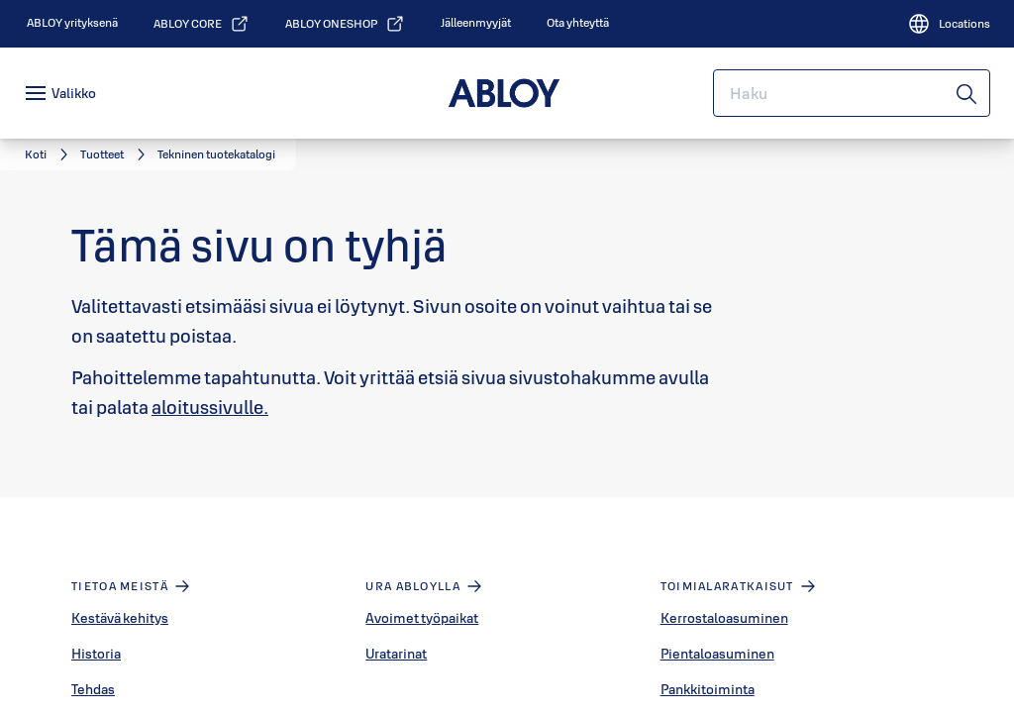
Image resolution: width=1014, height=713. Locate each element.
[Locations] (948, 24)
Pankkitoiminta (707, 689)
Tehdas (93, 689)
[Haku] (967, 93)
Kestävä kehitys (119, 618)
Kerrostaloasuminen (724, 618)
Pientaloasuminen (717, 653)
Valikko (73, 93)
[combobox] (851, 93)
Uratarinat (396, 653)
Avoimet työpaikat (421, 618)
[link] (72, 23)
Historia (96, 653)
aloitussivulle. (210, 407)
